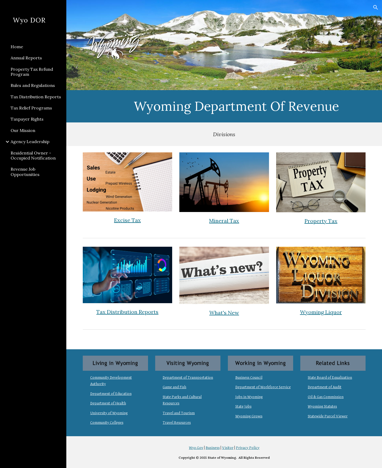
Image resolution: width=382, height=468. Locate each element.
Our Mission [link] (23, 130)
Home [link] (17, 46)
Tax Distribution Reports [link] (36, 96)
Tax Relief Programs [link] (31, 108)
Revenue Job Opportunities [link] (25, 171)
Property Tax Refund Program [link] (32, 72)
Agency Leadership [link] (30, 141)
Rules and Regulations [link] (33, 85)
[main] (236, 106)
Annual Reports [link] (26, 57)
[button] (375, 7)
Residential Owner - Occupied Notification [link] (33, 155)
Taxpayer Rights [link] (27, 119)
